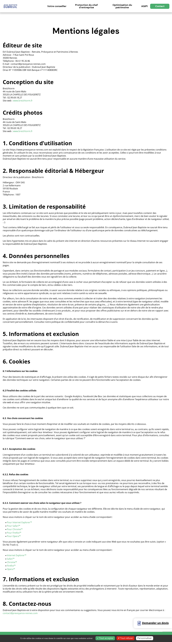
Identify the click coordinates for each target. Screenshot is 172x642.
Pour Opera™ (14, 536)
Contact (159, 6)
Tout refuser (125, 638)
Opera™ (11, 569)
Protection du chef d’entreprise (86, 6)
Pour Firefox (13, 532)
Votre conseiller (56, 6)
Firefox (10, 565)
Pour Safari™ (13, 525)
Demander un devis (155, 623)
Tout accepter (105, 638)
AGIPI (144, 6)
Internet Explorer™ (16, 555)
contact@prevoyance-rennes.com (20, 613)
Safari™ (10, 558)
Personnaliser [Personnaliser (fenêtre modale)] (144, 638)
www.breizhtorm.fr (23, 100)
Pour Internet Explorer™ (19, 522)
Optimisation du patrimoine (122, 6)
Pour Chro (12, 529)
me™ (20, 529)
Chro (9, 562)
